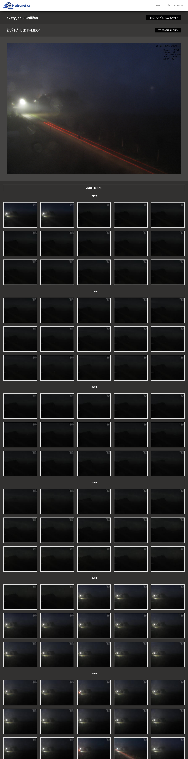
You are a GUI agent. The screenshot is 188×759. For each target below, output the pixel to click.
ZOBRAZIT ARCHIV (168, 30)
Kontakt (179, 5)
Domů (156, 5)
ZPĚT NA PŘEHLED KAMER (164, 17)
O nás (167, 5)
